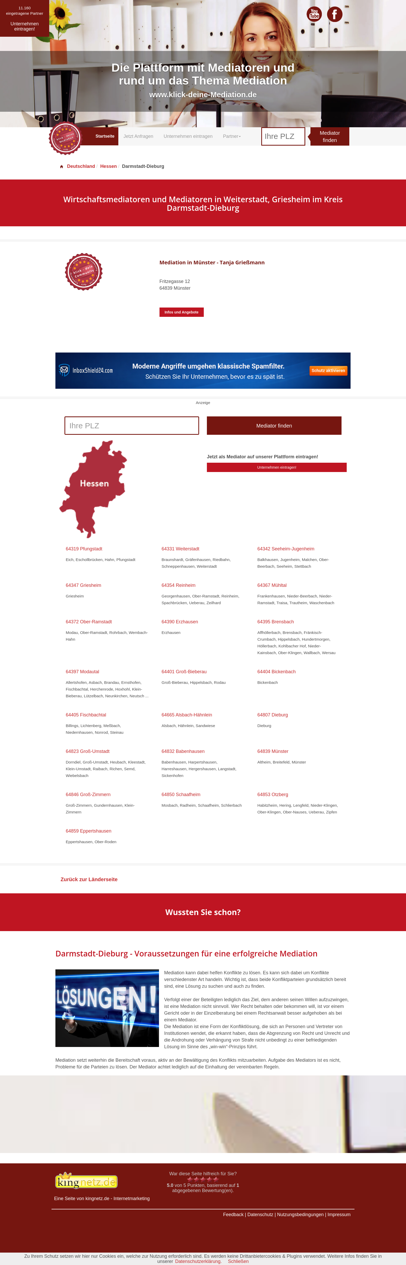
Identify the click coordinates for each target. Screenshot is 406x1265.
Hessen (108, 166)
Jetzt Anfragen (138, 136)
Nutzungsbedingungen (300, 1214)
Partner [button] (232, 136)
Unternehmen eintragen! (276, 467)
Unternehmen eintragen (188, 136)
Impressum (339, 1214)
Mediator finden (330, 136)
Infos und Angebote (182, 312)
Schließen (238, 1261)
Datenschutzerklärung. (198, 1261)
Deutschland (77, 166)
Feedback (233, 1214)
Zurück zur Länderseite (89, 879)
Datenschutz (260, 1214)
